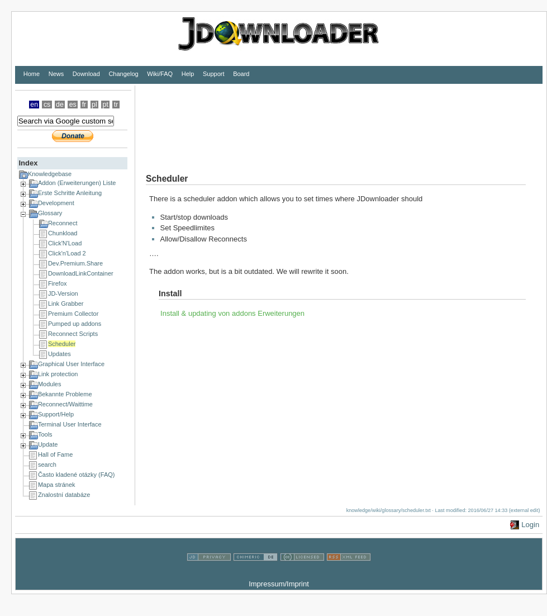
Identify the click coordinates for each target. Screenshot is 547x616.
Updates (59, 353)
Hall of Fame (55, 454)
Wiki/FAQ (160, 73)
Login (530, 524)
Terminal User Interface (70, 424)
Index (27, 163)
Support (214, 73)
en (34, 104)
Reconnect (63, 223)
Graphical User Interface (71, 364)
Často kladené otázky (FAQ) (76, 474)
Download (86, 73)
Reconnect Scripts (73, 333)
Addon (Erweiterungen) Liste (77, 182)
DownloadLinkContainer (80, 273)
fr (84, 104)
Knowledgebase (50, 173)
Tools (45, 434)
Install (170, 293)
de (60, 104)
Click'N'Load (65, 243)
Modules (49, 384)
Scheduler (62, 343)
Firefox (57, 283)
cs (47, 104)
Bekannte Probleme (65, 394)
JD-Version (63, 293)
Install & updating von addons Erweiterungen (232, 313)
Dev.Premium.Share (75, 263)
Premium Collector (73, 313)
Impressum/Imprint (279, 584)
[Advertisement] (172, 120)
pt (105, 104)
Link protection (58, 374)
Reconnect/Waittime (65, 404)
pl (94, 104)
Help (188, 73)
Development (56, 203)
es (73, 104)
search (47, 464)
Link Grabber (66, 303)
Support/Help (56, 414)
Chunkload (63, 233)
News (56, 73)
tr (116, 104)
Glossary (50, 213)
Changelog (123, 73)
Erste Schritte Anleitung (70, 192)
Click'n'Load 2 (67, 253)
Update (48, 444)
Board (241, 73)
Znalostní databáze (64, 494)
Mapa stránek (56, 484)
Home (31, 73)
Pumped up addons (74, 323)
